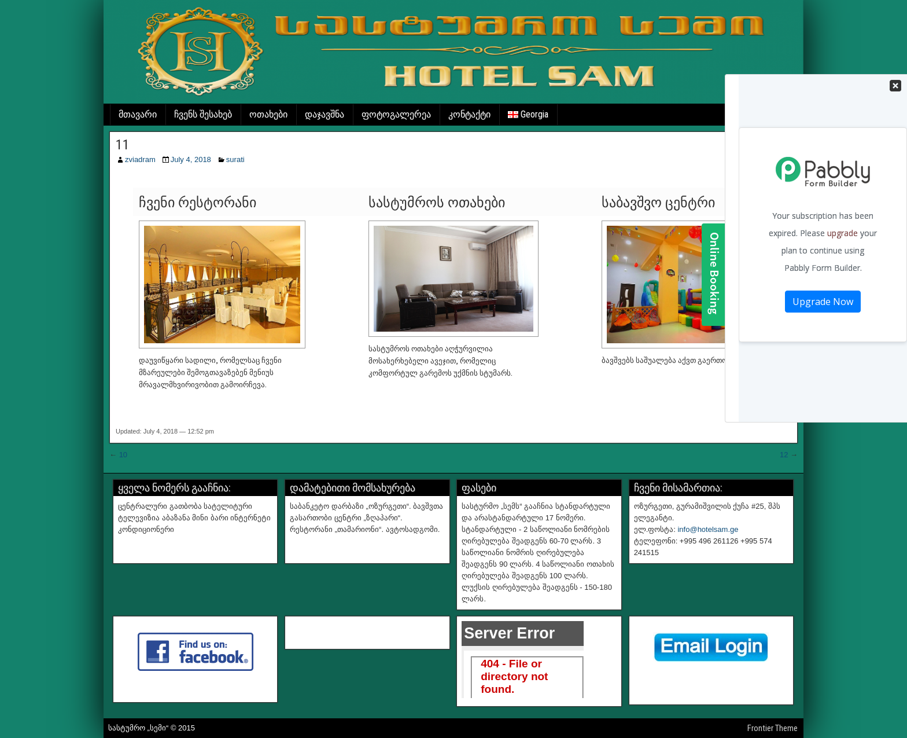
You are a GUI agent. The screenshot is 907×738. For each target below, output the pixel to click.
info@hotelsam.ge (707, 529)
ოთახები (268, 114)
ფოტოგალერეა (396, 114)
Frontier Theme (772, 728)
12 (784, 454)
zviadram (140, 159)
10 (123, 454)
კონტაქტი (469, 114)
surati (235, 159)
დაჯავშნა (324, 114)
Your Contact (823, 181)
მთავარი (138, 114)
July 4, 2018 (191, 159)
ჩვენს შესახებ (203, 114)
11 (123, 145)
